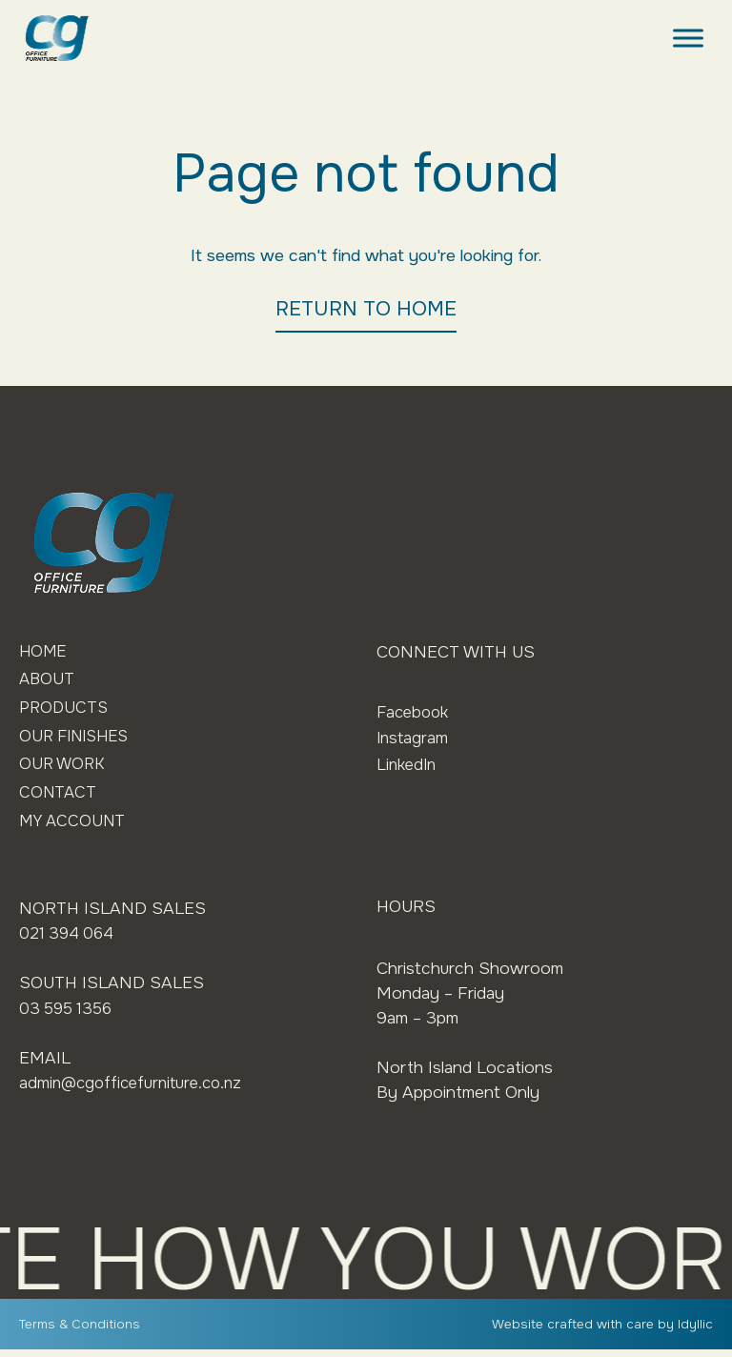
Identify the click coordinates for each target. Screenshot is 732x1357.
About (47, 681)
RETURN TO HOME (366, 308)
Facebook (414, 711)
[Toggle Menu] (688, 38)
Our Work (64, 769)
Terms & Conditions (80, 1331)
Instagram (413, 737)
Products (65, 709)
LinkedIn (408, 764)
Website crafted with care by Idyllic (601, 1331)
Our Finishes (78, 739)
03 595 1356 (68, 1014)
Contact (59, 798)
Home (44, 651)
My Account (75, 827)
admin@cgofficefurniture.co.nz (136, 1088)
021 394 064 (69, 940)
